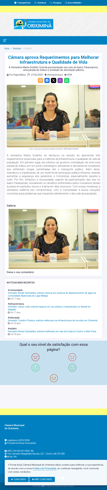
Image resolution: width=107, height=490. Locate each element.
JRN (43, 486)
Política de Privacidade (44, 468)
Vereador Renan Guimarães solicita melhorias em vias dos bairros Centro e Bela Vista (52, 331)
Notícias (17, 48)
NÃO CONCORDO (42, 479)
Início (7, 48)
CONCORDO (18, 479)
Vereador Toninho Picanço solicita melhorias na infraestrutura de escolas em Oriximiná (52, 320)
